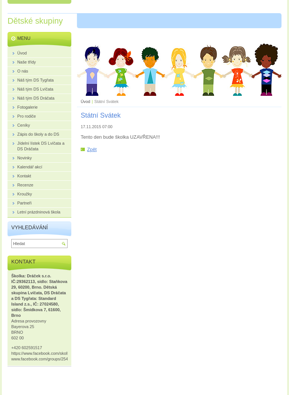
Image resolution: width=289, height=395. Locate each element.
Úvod (85, 101)
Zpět (92, 149)
